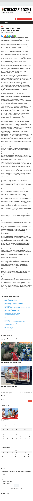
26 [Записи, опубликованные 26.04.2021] (3, 440)
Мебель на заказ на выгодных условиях (12, 313)
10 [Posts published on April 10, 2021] (24, 456)
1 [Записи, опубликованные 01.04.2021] (16, 431)
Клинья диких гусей (8, 318)
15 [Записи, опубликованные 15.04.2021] (16, 436)
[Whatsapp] (9, 36)
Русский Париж (7, 301)
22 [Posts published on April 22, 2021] (15, 460)
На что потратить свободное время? (11, 310)
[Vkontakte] (2, 36)
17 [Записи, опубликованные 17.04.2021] (25, 436)
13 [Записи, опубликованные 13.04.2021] (7, 436)
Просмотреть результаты (16, 488)
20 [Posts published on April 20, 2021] (7, 460)
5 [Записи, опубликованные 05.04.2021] (3, 434)
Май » (5, 444)
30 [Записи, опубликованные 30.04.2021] (20, 440)
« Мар (2, 444)
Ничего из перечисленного (8, 483)
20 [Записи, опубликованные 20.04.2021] (7, 438)
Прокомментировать (9, 32)
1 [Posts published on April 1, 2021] (15, 454)
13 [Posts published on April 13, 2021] (7, 458)
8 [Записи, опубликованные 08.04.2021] (16, 434)
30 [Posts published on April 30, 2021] (19, 461)
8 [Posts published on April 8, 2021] (15, 456)
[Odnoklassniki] (5, 36)
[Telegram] (11, 36)
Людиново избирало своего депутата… (12, 314)
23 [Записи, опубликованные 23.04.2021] (20, 438)
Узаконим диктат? (8, 299)
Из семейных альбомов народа (10, 323)
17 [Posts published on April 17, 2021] (24, 458)
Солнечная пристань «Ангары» (10, 300)
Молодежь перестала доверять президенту (13, 311)
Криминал (6, 316)
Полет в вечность (7, 306)
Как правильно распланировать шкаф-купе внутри (14, 321)
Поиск (2, 399)
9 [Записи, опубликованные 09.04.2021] (20, 434)
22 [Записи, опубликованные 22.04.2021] (16, 438)
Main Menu (6, 22)
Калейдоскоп (7, 320)
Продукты (5, 474)
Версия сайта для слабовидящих (23, 18)
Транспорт (5, 477)
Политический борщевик (9, 304)
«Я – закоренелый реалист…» (10, 328)
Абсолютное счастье (8, 327)
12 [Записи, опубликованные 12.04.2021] (3, 436)
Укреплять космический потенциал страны (11, 362)
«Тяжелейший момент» (9, 330)
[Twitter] (7, 36)
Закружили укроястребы (9, 324)
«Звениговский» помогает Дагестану (9, 386)
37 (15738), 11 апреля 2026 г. (5, 419)
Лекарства (5, 475)
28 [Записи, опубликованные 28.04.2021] (12, 440)
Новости (2, 26)
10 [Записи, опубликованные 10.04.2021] (25, 434)
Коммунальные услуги (7, 481)
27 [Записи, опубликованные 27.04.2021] (7, 440)
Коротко (6, 317)
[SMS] (15, 36)
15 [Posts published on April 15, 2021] (15, 458)
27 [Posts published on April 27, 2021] (7, 461)
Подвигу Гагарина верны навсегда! (9, 338)
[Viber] (13, 36)
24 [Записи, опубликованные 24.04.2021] (25, 438)
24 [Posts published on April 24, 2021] (24, 460)
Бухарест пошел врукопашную (10, 325)
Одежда (4, 479)
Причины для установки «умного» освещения (13, 303)
